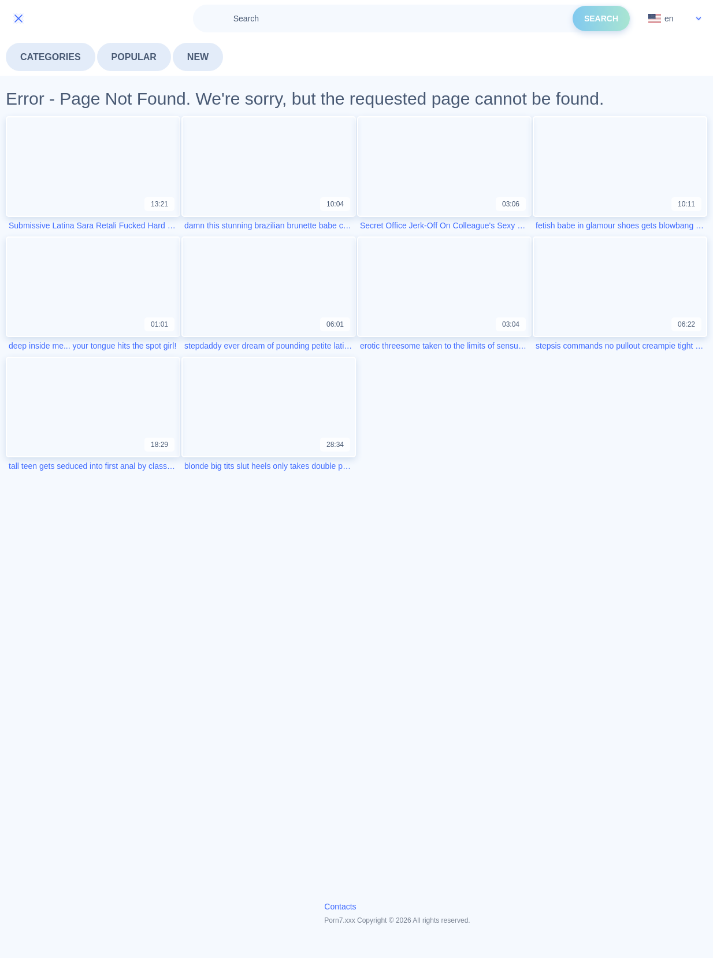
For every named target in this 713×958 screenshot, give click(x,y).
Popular (134, 57)
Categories (50, 57)
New (198, 57)
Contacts (340, 906)
